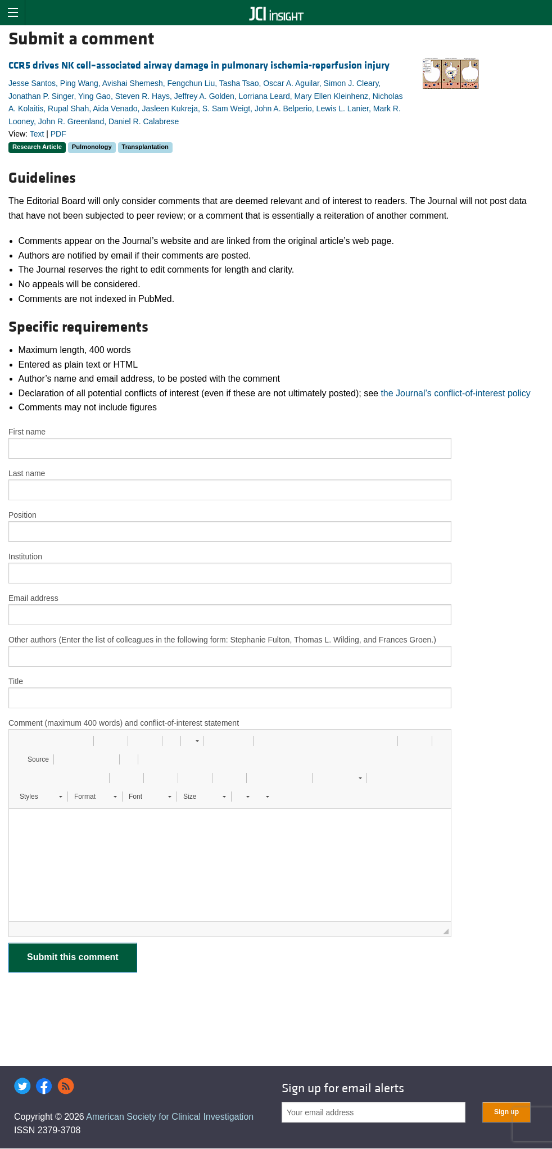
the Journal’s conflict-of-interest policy (456, 393)
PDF (58, 133)
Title (15, 681)
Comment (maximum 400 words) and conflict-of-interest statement (123, 722)
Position (22, 514)
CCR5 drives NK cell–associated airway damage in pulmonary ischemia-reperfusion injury (199, 65)
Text (37, 133)
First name (27, 431)
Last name (26, 473)
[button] (21, 741)
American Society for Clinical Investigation (170, 1116)
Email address (33, 598)
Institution (25, 556)
